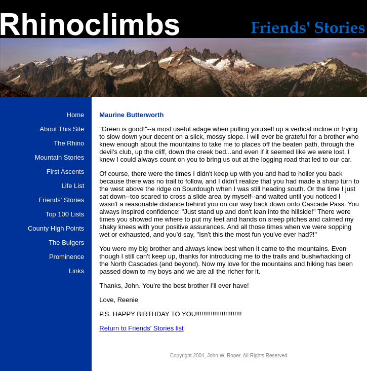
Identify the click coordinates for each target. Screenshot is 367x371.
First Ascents (65, 171)
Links (76, 271)
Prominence (66, 257)
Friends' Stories (61, 200)
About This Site (61, 129)
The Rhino (69, 143)
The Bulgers (66, 242)
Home (76, 115)
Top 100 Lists (65, 214)
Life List (72, 186)
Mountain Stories (60, 157)
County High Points (56, 228)
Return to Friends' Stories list (141, 328)
